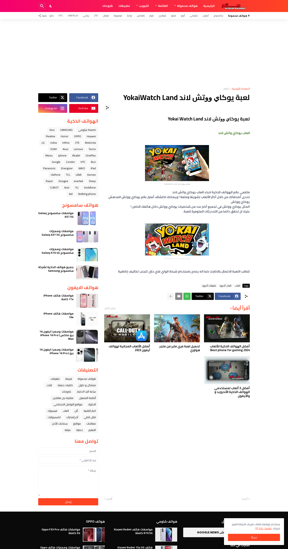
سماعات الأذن (60, 423)
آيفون (206, 15)
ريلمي (86, 15)
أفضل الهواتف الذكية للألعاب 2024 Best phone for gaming (230, 348)
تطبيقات (124, 5)
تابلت (49, 385)
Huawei (91, 136)
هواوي (162, 15)
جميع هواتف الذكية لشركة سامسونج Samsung (56, 268)
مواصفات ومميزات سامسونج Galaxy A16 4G (58, 250)
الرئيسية (209, 5)
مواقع (77, 423)
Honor (64, 136)
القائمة (163, 5)
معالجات (91, 423)
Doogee (63, 181)
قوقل (106, 15)
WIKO (81, 168)
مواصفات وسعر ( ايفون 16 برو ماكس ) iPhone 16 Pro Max (56, 335)
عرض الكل (110, 308)
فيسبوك (52, 410)
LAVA (78, 174)
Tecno (92, 149)
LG (43, 142)
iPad (93, 168)
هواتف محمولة (187, 5)
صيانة (68, 430)
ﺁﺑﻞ (76, 410)
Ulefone (55, 174)
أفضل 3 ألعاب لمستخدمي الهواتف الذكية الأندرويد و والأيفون (232, 392)
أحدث (244, 499)
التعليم (92, 430)
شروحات (107, 5)
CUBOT (54, 187)
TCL (68, 174)
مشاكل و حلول (87, 385)
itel (71, 193)
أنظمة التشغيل (87, 398)
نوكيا (129, 15)
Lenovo (78, 149)
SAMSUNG (66, 129)
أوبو (183, 15)
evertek (78, 181)
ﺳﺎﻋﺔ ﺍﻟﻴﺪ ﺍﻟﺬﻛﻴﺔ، (86, 391)
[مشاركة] (107, 107)
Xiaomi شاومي (87, 129)
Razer (49, 181)
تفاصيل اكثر (265, 528)
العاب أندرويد (225, 286)
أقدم (109, 499)
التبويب (144, 5)
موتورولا (118, 15)
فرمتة (68, 378)
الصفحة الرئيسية (241, 89)
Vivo (52, 129)
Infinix (65, 142)
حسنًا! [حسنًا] (254, 537)
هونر (151, 15)
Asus (65, 149)
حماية (79, 430)
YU (76, 187)
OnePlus (73, 15)
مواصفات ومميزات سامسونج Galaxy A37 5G (58, 232)
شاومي (194, 15)
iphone (62, 155)
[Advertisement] (144, 53)
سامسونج (218, 15)
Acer (67, 187)
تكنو (51, 15)
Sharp (92, 181)
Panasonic (49, 168)
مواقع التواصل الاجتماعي (67, 404)
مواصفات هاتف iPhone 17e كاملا (58, 297)
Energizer (67, 168)
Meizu (49, 155)
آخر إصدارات (72, 417)
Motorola (90, 142)
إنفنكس (141, 15)
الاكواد (92, 404)
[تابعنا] (43, 15)
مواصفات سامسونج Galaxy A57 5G (56, 214)
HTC (61, 15)
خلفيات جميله (65, 385)
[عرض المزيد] (170, 296)
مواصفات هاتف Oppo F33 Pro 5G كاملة (61, 531)
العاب (226, 89)
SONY (53, 149)
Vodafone (90, 187)
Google (56, 161)
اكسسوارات (54, 417)
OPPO (77, 136)
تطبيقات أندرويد (209, 286)
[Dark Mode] (50, 6)
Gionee (91, 174)
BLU (93, 161)
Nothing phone (87, 193)
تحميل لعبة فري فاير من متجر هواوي (179, 348)
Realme (50, 136)
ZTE (96, 15)
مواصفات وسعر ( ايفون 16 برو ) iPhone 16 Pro (56, 351)
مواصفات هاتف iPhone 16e (58, 315)
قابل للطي (90, 417)
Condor (70, 161)
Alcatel (76, 155)
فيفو (173, 15)
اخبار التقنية (90, 410)
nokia (53, 142)
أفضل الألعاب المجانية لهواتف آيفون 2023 (129, 348)
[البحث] (42, 6)
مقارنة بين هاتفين (63, 398)
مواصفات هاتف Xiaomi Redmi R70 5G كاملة (133, 531)
